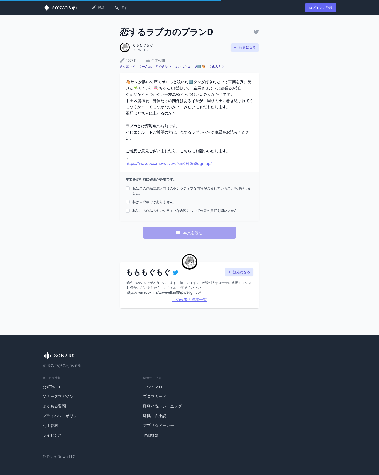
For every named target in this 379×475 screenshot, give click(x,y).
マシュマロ (152, 386)
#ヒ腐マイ (128, 66)
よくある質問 (54, 406)
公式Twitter (53, 386)
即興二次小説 (154, 415)
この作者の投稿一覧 (189, 299)
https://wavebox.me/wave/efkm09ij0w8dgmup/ (169, 163)
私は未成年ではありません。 (154, 202)
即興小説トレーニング (162, 406)
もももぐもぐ (142, 45)
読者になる (244, 47)
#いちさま (183, 66)
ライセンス (52, 435)
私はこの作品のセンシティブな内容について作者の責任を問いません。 (186, 210)
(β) (60, 8)
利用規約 (50, 425)
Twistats (150, 435)
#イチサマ (163, 66)
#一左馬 (145, 66)
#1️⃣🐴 (200, 66)
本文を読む (189, 232)
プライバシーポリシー (62, 415)
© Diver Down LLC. (59, 456)
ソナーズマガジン (58, 396)
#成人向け (217, 66)
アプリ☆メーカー (158, 425)
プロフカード (154, 396)
